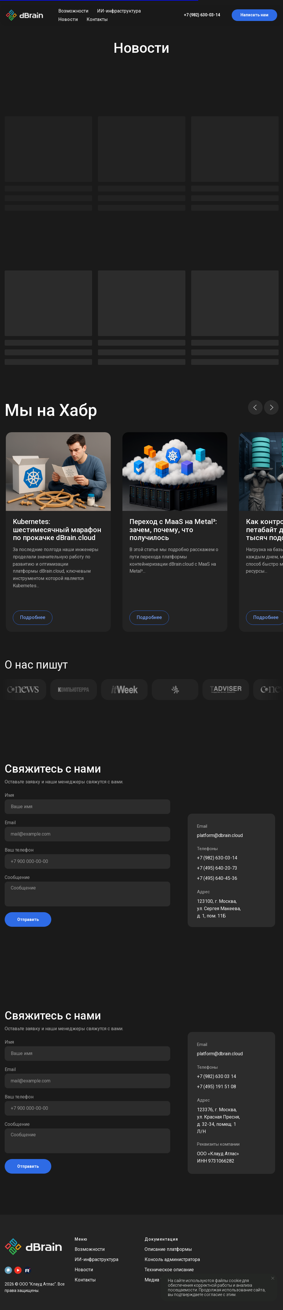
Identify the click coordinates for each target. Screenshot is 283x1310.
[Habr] (8, 1270)
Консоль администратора (172, 1259)
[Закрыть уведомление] (273, 1278)
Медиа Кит (156, 1280)
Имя (9, 795)
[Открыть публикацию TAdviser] (224, 689)
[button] (254, 15)
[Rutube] (27, 1270)
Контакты (97, 19)
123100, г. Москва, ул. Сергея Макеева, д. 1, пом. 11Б (219, 908)
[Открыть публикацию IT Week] (122, 689)
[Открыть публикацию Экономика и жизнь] (173, 689)
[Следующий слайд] (271, 407)
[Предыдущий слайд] (255, 407)
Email (10, 822)
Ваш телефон (19, 850)
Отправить (28, 919)
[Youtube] (18, 1270)
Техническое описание (169, 1269)
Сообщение (17, 877)
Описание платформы (168, 1249)
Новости (68, 19)
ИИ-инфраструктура (119, 11)
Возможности (73, 11)
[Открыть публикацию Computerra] (71, 689)
